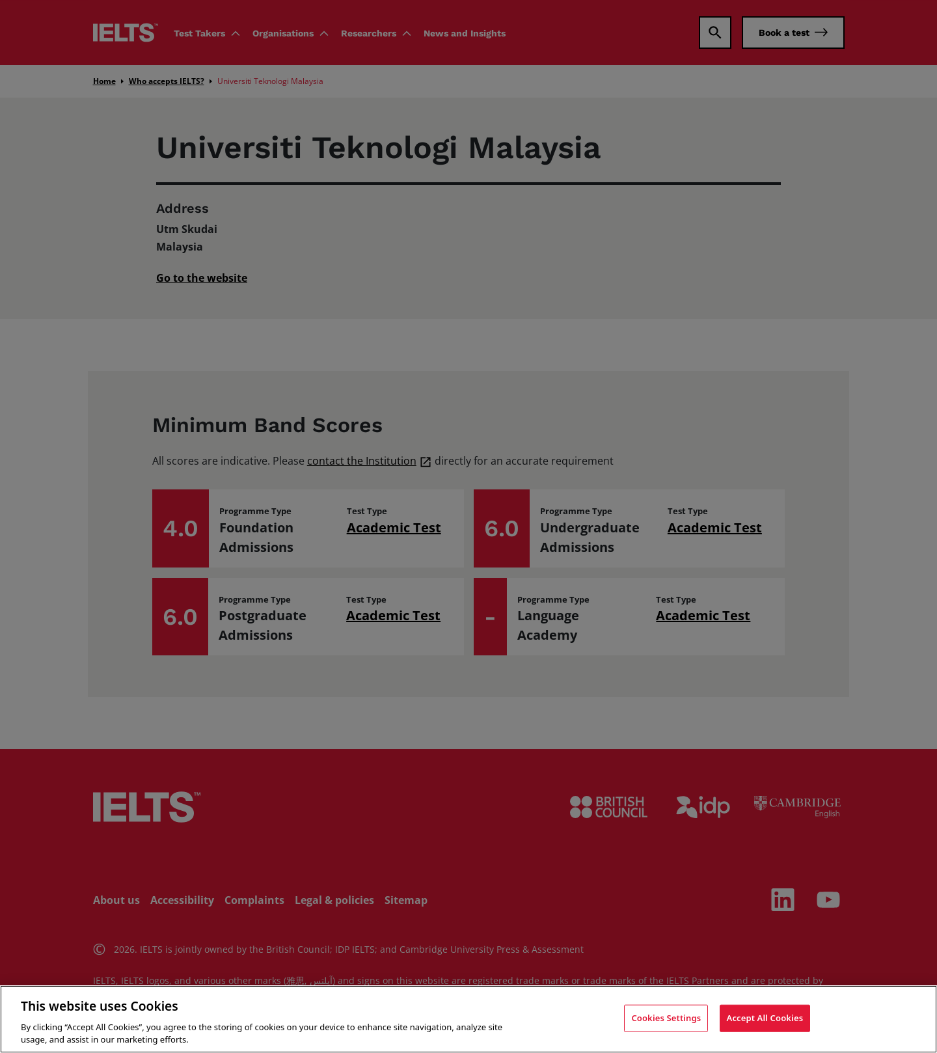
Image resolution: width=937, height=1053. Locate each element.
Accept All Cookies (765, 1018)
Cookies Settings (666, 1018)
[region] (468, 1019)
